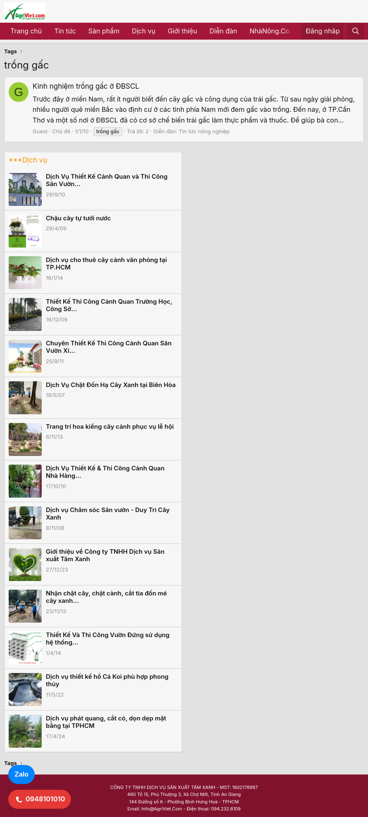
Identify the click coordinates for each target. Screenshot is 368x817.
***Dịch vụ (28, 160)
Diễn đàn (223, 31)
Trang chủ (26, 31)
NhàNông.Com (272, 31)
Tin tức (65, 31)
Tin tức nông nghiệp (204, 131)
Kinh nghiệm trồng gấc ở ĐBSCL (86, 86)
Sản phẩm (103, 31)
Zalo (21, 774)
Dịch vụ (143, 31)
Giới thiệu (182, 31)
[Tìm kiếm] (355, 31)
